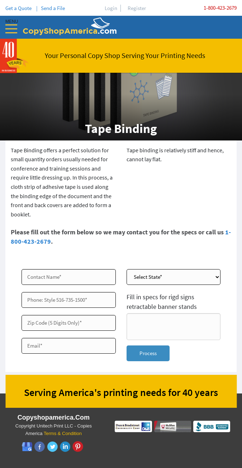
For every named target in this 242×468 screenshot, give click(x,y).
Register (137, 8)
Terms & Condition (63, 434)
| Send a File (50, 8)
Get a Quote (19, 8)
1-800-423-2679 (220, 7)
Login (111, 8)
